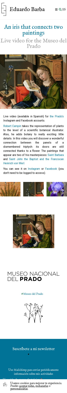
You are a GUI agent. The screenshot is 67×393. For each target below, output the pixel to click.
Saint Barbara (56, 155)
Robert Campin (12, 126)
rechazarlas (41, 386)
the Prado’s (57, 116)
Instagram (34, 168)
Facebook (51, 168)
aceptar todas (26, 386)
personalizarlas (19, 389)
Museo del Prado (33, 294)
